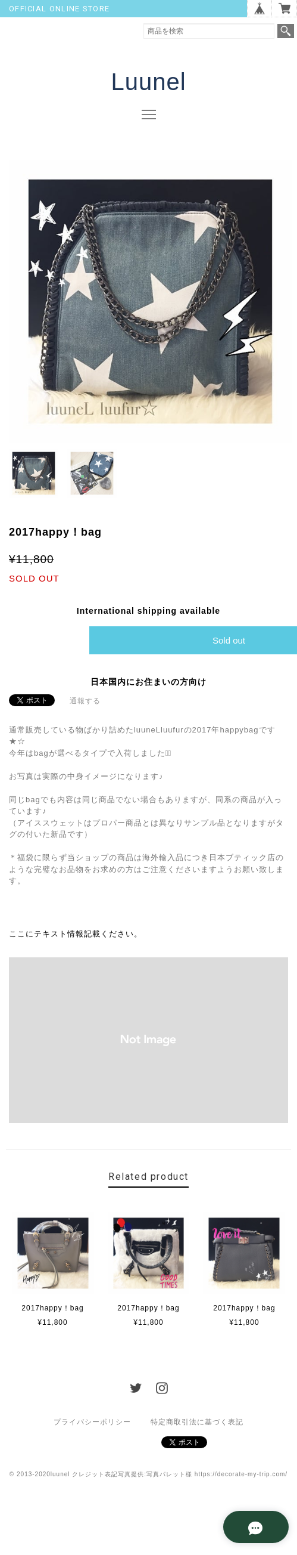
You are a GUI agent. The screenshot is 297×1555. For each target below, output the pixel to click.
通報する (85, 701)
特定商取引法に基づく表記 (197, 1422)
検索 (285, 31)
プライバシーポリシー (92, 1422)
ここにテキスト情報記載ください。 (75, 933)
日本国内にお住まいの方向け (148, 682)
